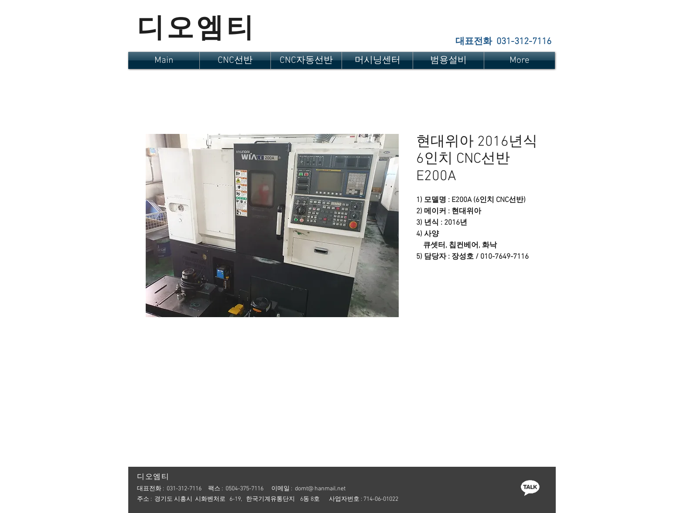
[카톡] (530, 487)
